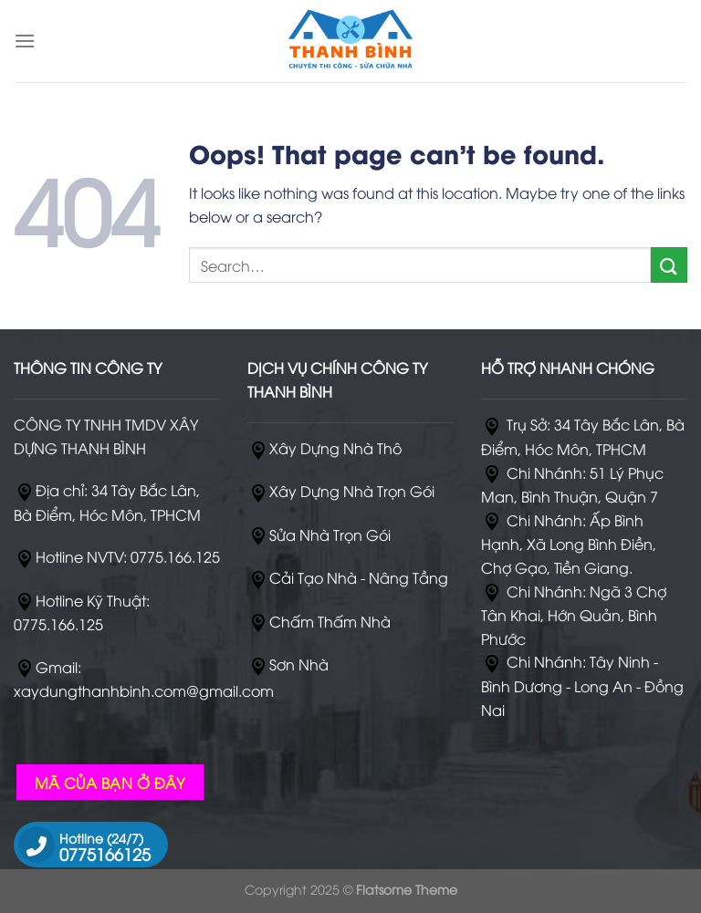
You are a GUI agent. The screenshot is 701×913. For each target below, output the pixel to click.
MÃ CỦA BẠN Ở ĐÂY (110, 782)
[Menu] (25, 40)
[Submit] (669, 265)
